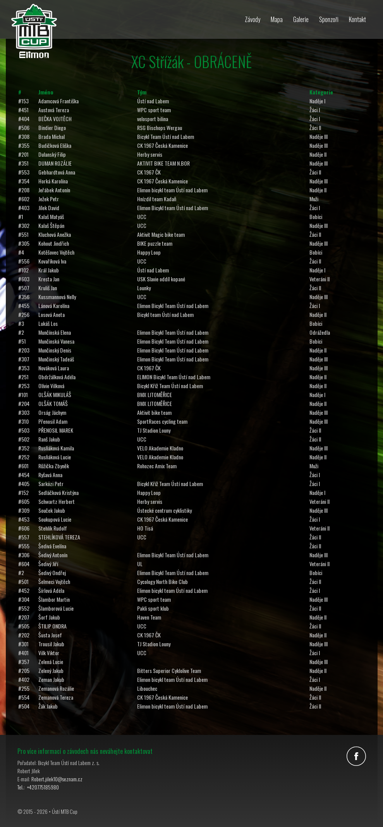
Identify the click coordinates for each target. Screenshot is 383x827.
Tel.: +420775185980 (38, 787)
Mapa (277, 19)
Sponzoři (328, 19)
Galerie (301, 19)
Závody (252, 19)
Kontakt (357, 19)
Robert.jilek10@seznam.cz (56, 779)
